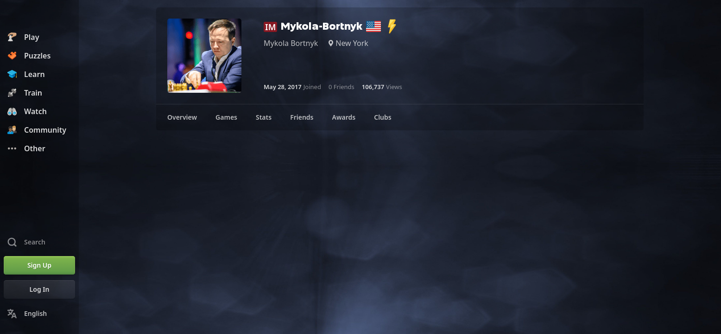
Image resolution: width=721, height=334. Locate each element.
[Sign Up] (39, 265)
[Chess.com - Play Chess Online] (39, 16)
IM (270, 27)
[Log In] (39, 289)
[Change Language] (39, 313)
